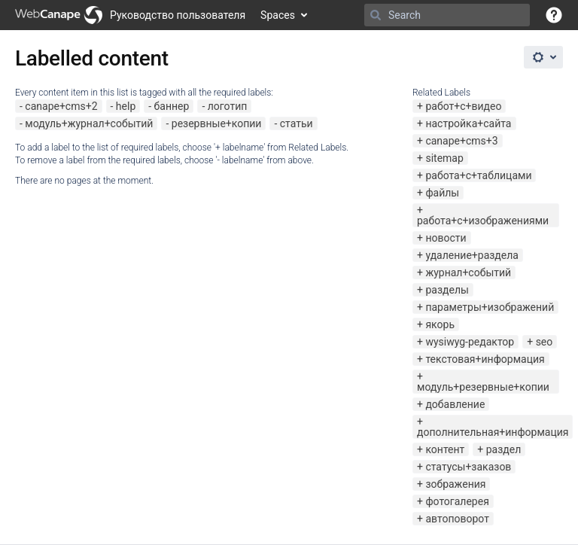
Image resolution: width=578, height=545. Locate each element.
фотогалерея (456, 501)
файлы (442, 193)
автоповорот (456, 519)
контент (444, 449)
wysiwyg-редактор (469, 342)
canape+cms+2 (61, 106)
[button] (553, 15)
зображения (455, 484)
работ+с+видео (463, 106)
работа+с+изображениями (483, 221)
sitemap (444, 158)
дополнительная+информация (492, 432)
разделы (446, 290)
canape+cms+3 (461, 141)
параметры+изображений (489, 307)
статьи (296, 123)
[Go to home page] (130, 15)
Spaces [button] (277, 15)
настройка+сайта (468, 123)
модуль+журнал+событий (89, 123)
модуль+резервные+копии (483, 387)
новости (445, 238)
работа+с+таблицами (478, 175)
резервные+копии (217, 123)
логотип (228, 106)
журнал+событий (468, 272)
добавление (455, 404)
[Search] (376, 15)
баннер (172, 106)
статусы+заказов (468, 467)
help (125, 106)
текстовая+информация (484, 359)
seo (544, 342)
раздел (504, 449)
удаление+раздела (472, 255)
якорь (440, 324)
